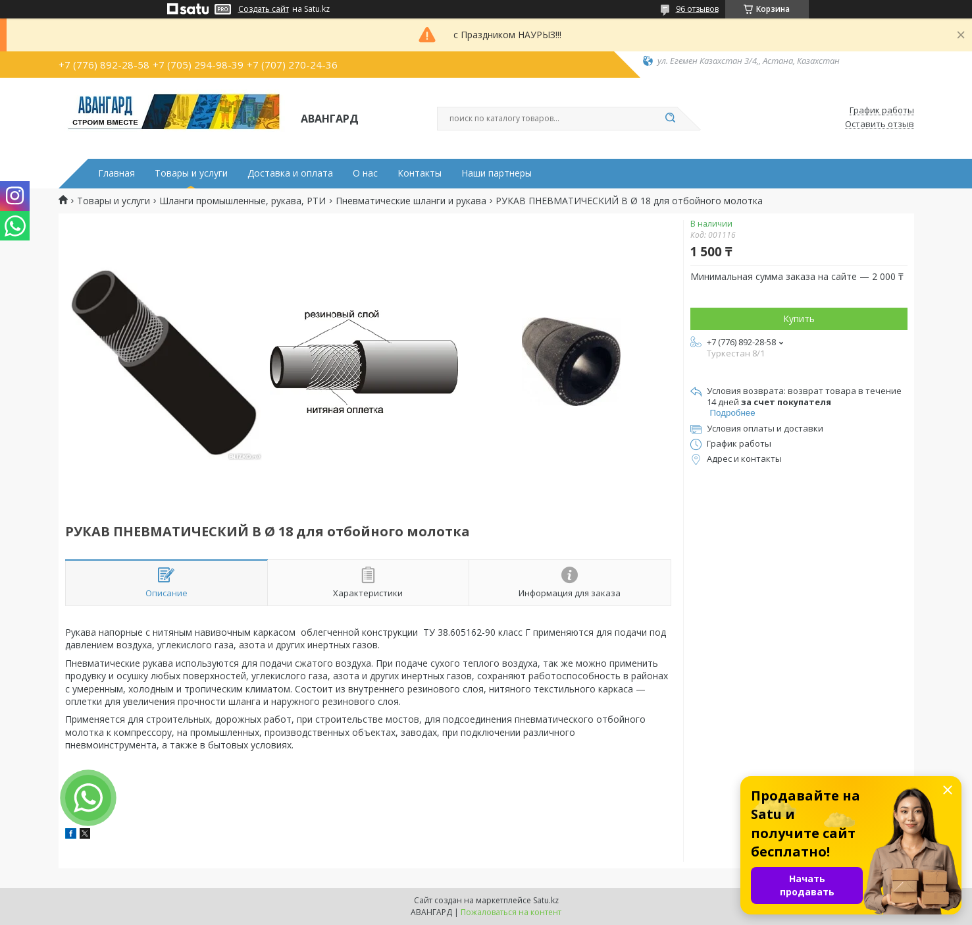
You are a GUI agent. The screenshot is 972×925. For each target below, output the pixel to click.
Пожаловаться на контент (511, 912)
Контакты (419, 173)
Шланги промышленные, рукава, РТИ (242, 201)
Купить (799, 318)
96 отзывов (697, 8)
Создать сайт (263, 9)
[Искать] (670, 118)
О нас (365, 173)
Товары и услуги (191, 173)
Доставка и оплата (290, 173)
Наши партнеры (496, 173)
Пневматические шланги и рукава (411, 201)
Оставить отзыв (879, 124)
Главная (116, 173)
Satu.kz (546, 900)
